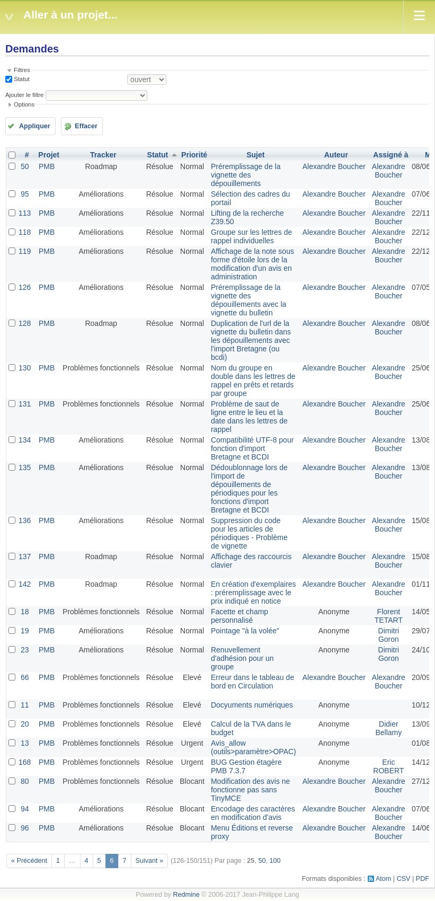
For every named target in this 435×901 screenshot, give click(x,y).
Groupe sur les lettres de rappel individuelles (251, 236)
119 (25, 251)
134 (25, 440)
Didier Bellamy (388, 728)
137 (25, 556)
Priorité (194, 155)
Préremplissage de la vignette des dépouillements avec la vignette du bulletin (248, 300)
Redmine (186, 894)
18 (25, 611)
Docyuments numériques (252, 705)
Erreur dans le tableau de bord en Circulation (252, 681)
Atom (383, 878)
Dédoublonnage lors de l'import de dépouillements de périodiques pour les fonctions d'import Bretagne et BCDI (249, 488)
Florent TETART (389, 615)
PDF (422, 878)
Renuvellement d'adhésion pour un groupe (242, 658)
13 (25, 743)
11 (25, 705)
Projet (48, 155)
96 (25, 828)
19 (25, 630)
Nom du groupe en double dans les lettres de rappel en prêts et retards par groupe (253, 381)
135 (25, 467)
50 (25, 166)
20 (25, 724)
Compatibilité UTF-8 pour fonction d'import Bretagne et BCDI (252, 448)
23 (25, 650)
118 (25, 232)
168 (25, 762)
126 (25, 287)
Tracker (103, 155)
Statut (21, 79)
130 (25, 368)
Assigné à (390, 155)
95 (25, 194)
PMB (47, 166)
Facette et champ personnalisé (239, 615)
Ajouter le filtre (24, 95)
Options (24, 104)
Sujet (255, 155)
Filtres (22, 70)
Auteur (336, 155)
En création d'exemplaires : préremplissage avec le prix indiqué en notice (253, 592)
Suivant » (150, 860)
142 (25, 584)
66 (25, 677)
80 (25, 781)
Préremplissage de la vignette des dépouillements (246, 175)
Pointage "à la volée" (245, 630)
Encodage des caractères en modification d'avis (253, 813)
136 (25, 520)
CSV (404, 878)
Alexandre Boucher (334, 166)
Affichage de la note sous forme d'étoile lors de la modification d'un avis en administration (252, 264)
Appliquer (34, 126)
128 (25, 323)
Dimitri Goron (389, 634)
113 (25, 213)
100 (274, 860)
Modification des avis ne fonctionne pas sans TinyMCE (250, 789)
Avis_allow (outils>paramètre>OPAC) (253, 747)
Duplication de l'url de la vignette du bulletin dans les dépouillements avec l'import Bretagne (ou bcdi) (251, 340)
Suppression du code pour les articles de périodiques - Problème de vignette (249, 533)
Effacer (86, 126)
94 (25, 809)
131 (25, 404)
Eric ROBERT (388, 766)
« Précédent (29, 860)
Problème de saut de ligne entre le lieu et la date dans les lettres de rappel (249, 417)
